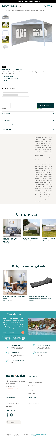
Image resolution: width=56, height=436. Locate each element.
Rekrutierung (9, 406)
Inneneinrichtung (32, 390)
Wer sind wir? (9, 401)
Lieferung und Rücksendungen (35, 403)
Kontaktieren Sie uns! (12, 388)
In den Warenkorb (45, 105)
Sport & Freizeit (31, 385)
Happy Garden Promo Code (12, 403)
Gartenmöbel (31, 380)
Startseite (8, 10)
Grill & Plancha (31, 388)
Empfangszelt (27, 10)
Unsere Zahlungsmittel (33, 401)
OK (23, 332)
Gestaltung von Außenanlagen (17, 10)
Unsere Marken (31, 393)
